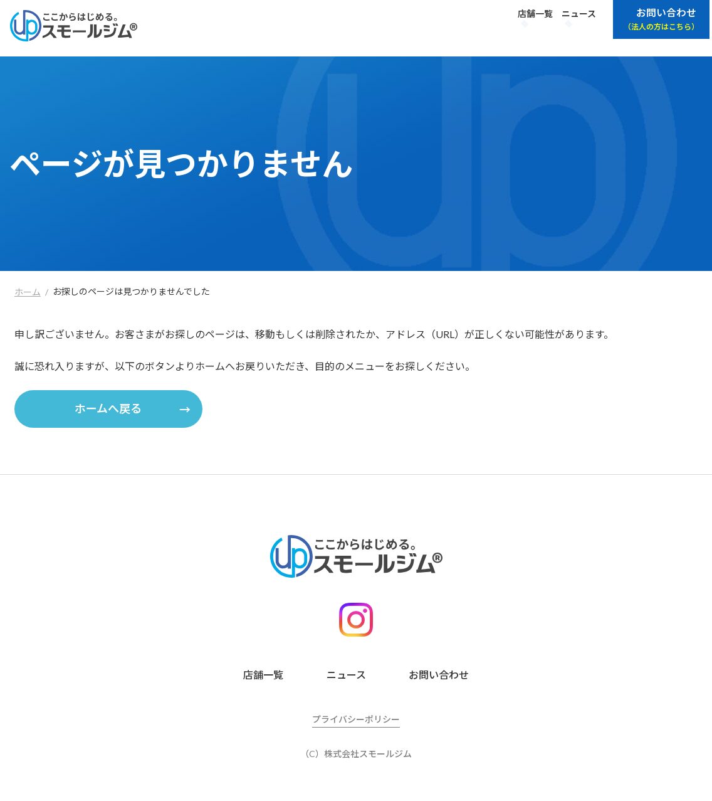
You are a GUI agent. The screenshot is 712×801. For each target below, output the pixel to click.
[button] (108, 409)
